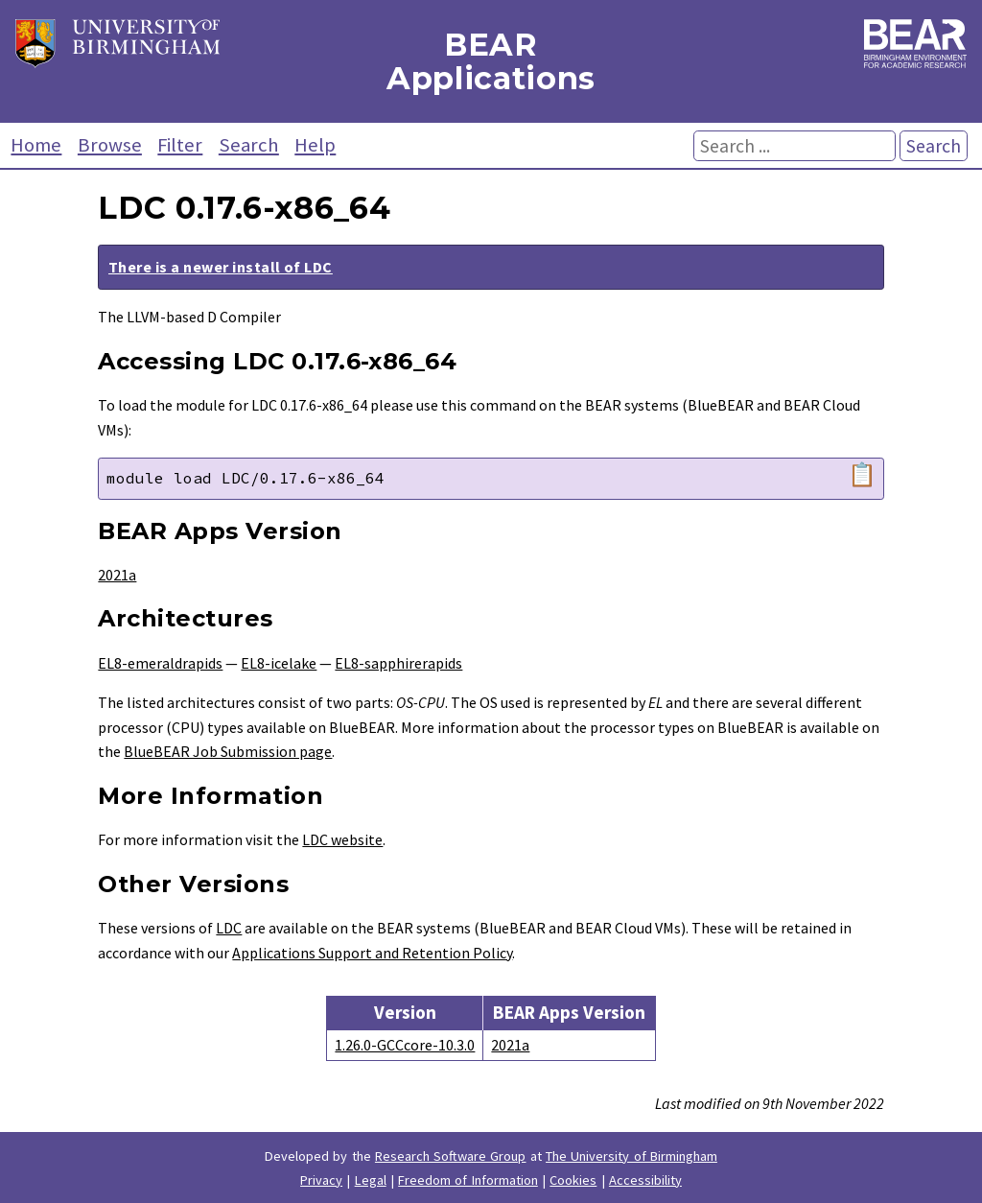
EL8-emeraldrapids (160, 662)
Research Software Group (450, 1156)
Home (36, 144)
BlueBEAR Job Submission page (228, 751)
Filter (179, 144)
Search (249, 144)
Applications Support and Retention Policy (372, 952)
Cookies (572, 1180)
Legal (370, 1180)
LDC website (342, 839)
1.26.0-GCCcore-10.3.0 (405, 1044)
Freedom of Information (468, 1180)
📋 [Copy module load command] (862, 474)
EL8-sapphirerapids (398, 662)
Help (315, 144)
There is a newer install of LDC (220, 266)
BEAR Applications (491, 61)
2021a (117, 574)
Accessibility (645, 1180)
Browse (110, 144)
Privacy (321, 1180)
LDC (229, 927)
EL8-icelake (278, 662)
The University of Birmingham (631, 1156)
